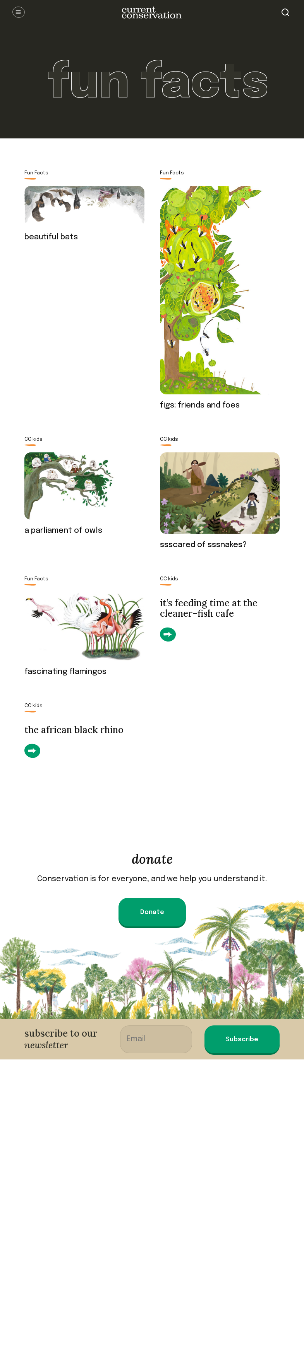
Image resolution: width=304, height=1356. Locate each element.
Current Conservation (152, 12)
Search (285, 12)
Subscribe (242, 1039)
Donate (152, 912)
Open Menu (18, 12)
